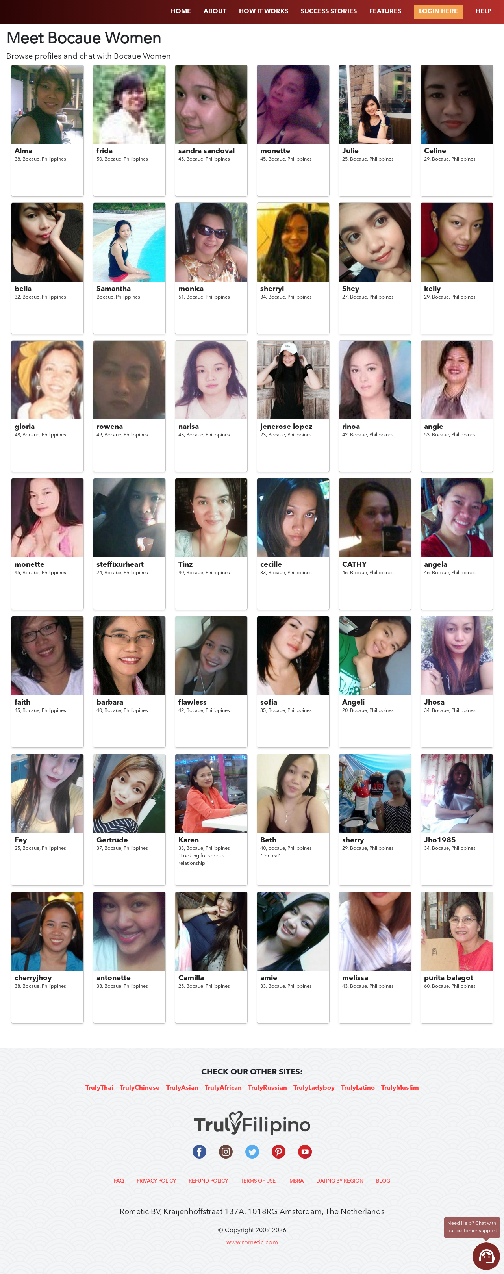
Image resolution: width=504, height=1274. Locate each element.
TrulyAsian (182, 1088)
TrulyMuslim (400, 1088)
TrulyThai (99, 1088)
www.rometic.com (252, 1243)
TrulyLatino (358, 1088)
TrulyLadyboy (314, 1088)
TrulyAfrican (223, 1088)
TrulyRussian (267, 1088)
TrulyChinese (140, 1088)
